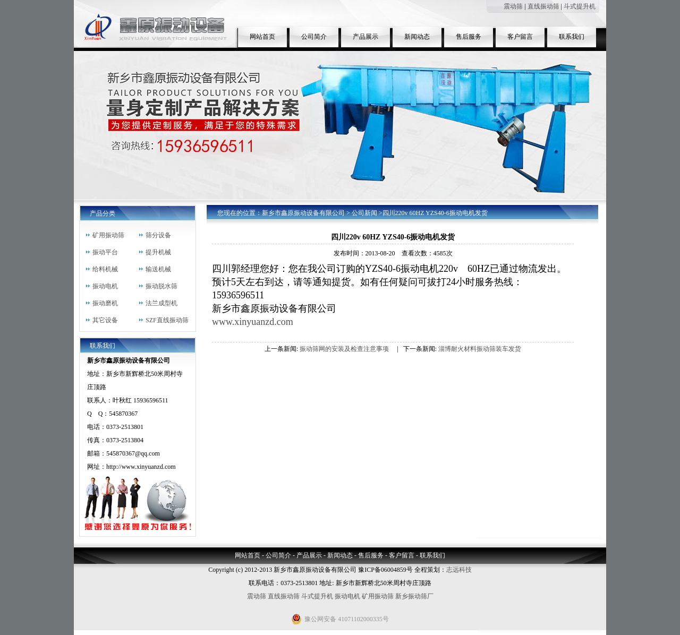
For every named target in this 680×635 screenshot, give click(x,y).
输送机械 (158, 269)
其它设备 (105, 320)
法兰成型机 (161, 303)
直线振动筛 (543, 6)
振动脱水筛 (161, 286)
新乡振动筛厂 (414, 596)
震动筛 (513, 6)
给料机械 (105, 269)
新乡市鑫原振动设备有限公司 (303, 213)
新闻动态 (417, 36)
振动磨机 (105, 303)
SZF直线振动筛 (167, 320)
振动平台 (105, 252)
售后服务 (468, 36)
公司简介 (314, 36)
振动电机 (105, 286)
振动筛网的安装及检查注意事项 (344, 349)
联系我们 (571, 36)
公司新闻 (364, 213)
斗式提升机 (580, 6)
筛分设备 (158, 235)
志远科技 (459, 569)
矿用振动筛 (108, 235)
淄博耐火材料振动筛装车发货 (479, 349)
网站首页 (262, 36)
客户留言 (520, 36)
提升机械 (158, 252)
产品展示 (365, 36)
